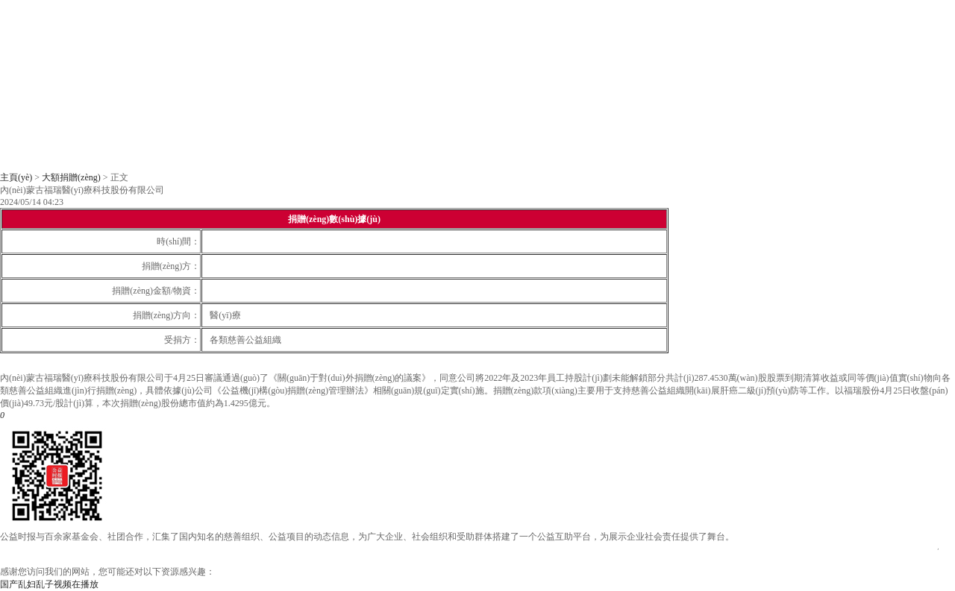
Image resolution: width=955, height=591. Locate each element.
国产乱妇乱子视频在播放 (49, 584)
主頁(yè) (16, 177)
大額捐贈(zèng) (71, 177)
